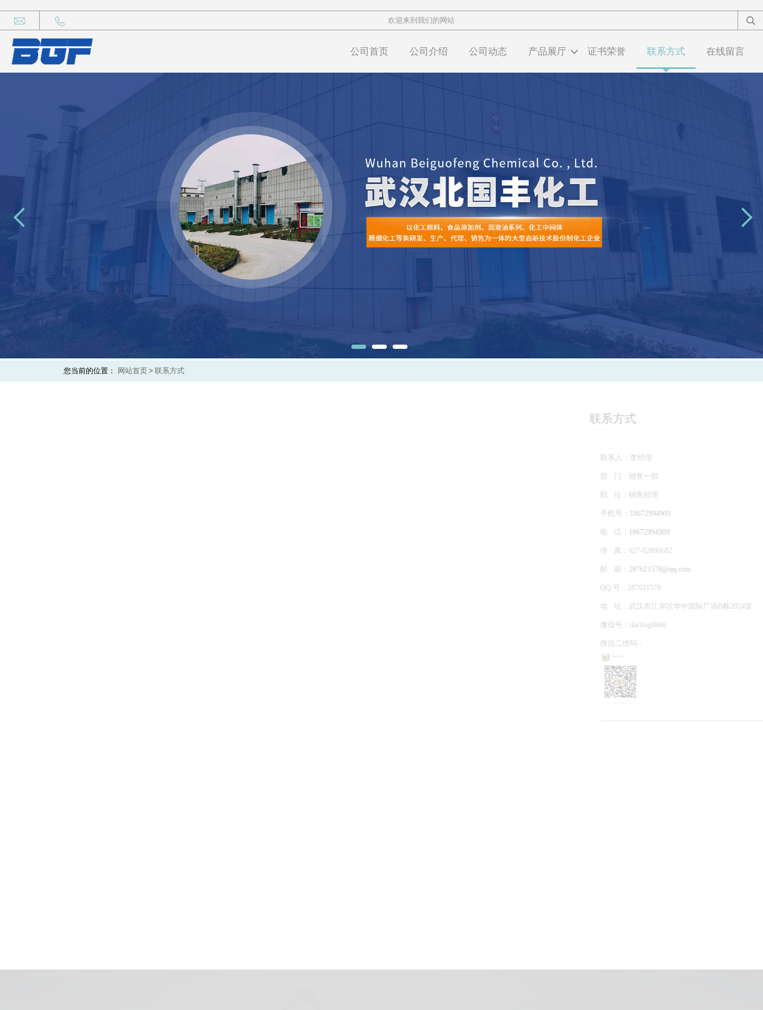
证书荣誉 (607, 51)
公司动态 (488, 51)
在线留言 (725, 51)
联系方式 (666, 51)
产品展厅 (547, 51)
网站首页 (132, 371)
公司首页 (369, 51)
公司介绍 (429, 51)
